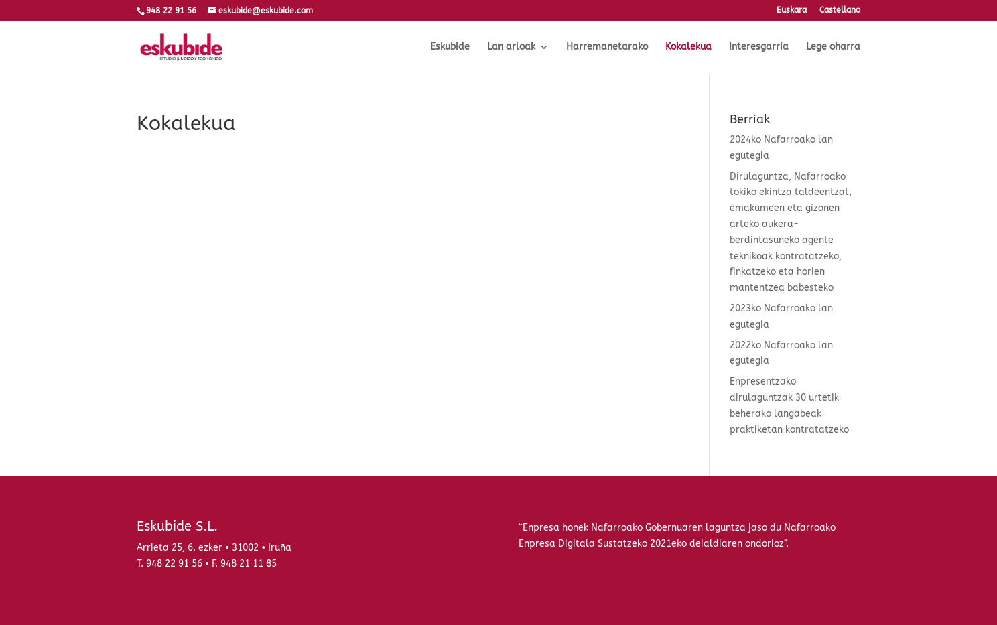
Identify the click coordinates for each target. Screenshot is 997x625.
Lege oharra (833, 47)
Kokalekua (688, 47)
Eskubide (450, 47)
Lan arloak (511, 47)
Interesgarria (759, 47)
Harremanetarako (607, 47)
